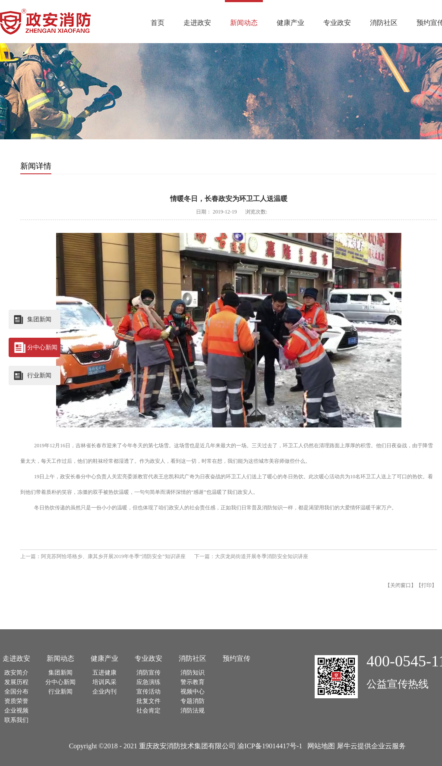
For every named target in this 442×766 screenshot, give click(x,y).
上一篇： (103, 556)
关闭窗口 (400, 585)
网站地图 (319, 746)
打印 (426, 585)
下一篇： (251, 556)
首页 (157, 22)
